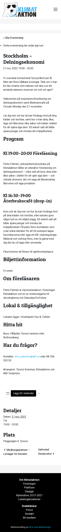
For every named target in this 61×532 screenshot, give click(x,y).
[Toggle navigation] (55, 9)
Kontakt (29, 513)
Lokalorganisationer (29, 499)
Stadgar (29, 491)
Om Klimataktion (29, 479)
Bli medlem (29, 517)
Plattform (29, 487)
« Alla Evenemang (13, 37)
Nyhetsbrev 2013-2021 (29, 495)
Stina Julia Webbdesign (40, 527)
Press (29, 509)
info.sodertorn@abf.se (27, 356)
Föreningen (29, 483)
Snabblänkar (29, 506)
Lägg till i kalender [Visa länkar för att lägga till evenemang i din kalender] (23, 393)
